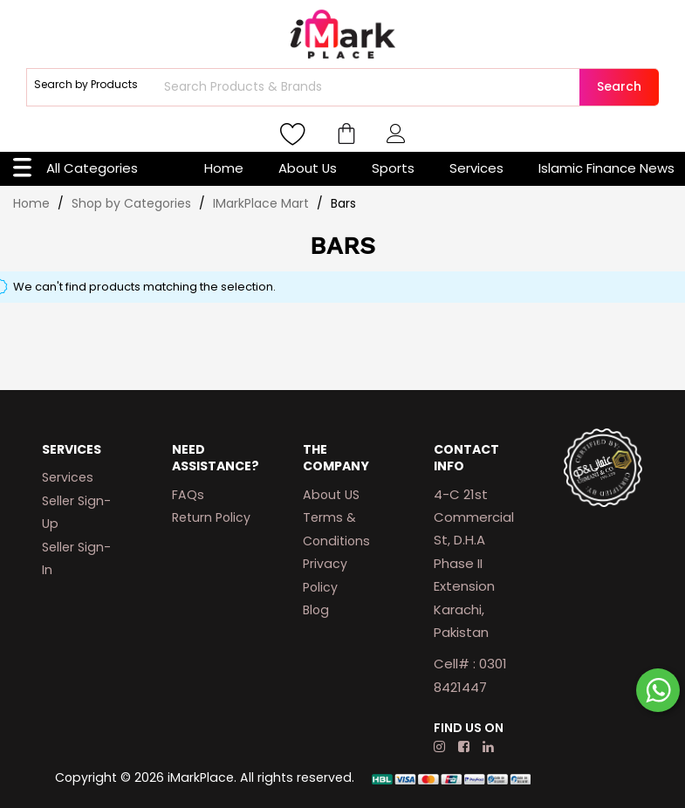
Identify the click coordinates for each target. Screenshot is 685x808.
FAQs (188, 494)
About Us (307, 168)
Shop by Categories (133, 203)
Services (476, 168)
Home (223, 168)
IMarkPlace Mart (262, 203)
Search (619, 86)
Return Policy (211, 517)
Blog (316, 610)
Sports (393, 168)
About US (331, 494)
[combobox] (369, 87)
